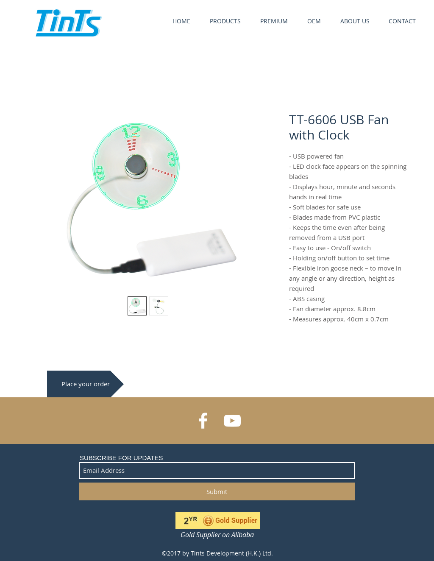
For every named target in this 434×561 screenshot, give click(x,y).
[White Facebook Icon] (203, 420)
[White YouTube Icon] (232, 420)
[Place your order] (85, 384)
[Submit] (217, 491)
